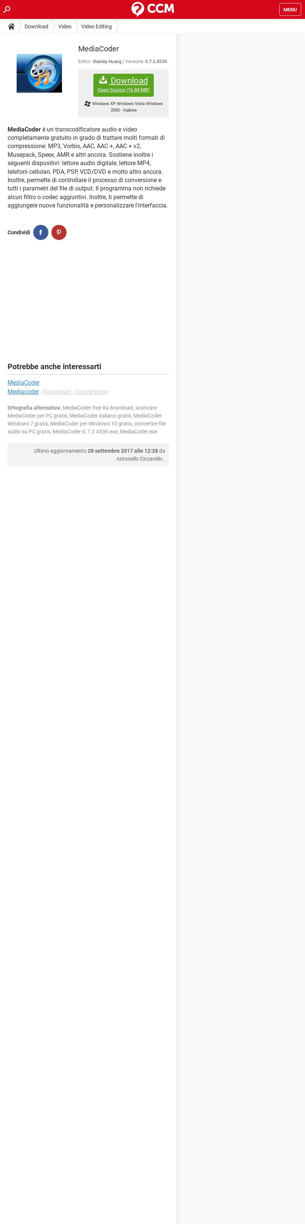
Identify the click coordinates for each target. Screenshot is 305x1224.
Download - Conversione (75, 391)
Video (64, 26)
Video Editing (96, 26)
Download (36, 26)
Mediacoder (23, 391)
